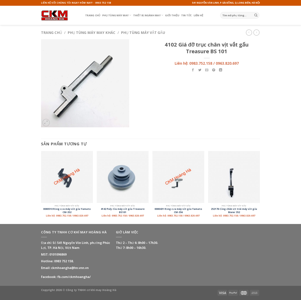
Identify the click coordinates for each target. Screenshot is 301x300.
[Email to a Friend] (207, 70)
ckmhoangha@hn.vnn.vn (70, 268)
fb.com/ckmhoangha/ (74, 277)
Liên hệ (198, 15)
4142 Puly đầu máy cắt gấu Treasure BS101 (122, 210)
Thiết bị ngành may (148, 15)
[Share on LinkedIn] (220, 70)
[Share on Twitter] (200, 70)
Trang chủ (92, 15)
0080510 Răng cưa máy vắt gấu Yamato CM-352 (67, 210)
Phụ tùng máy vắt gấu (143, 32)
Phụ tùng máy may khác (91, 32)
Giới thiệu (172, 15)
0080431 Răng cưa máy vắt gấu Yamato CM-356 (178, 210)
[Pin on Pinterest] (214, 70)
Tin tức (186, 15)
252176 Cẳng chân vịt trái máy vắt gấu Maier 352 (234, 210)
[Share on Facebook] (193, 70)
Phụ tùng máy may (116, 15)
